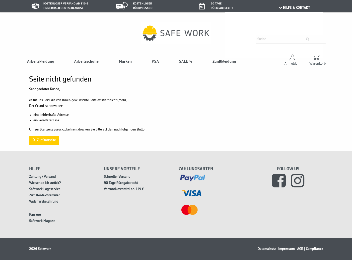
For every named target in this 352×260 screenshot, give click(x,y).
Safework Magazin (42, 221)
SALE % (185, 62)
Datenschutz (267, 249)
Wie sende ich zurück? (45, 183)
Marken (125, 62)
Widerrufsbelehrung (43, 202)
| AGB (299, 249)
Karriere (35, 215)
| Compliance (313, 249)
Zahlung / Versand (42, 177)
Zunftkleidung (224, 62)
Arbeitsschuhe (86, 62)
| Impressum (286, 249)
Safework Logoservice (44, 189)
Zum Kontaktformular (44, 195)
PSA (155, 62)
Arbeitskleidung (40, 62)
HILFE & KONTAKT (294, 7)
